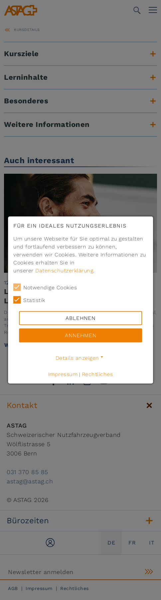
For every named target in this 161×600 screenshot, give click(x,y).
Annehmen (80, 335)
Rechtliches (97, 374)
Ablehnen (80, 318)
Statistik (29, 300)
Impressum (63, 374)
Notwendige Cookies (45, 287)
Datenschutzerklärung (64, 270)
